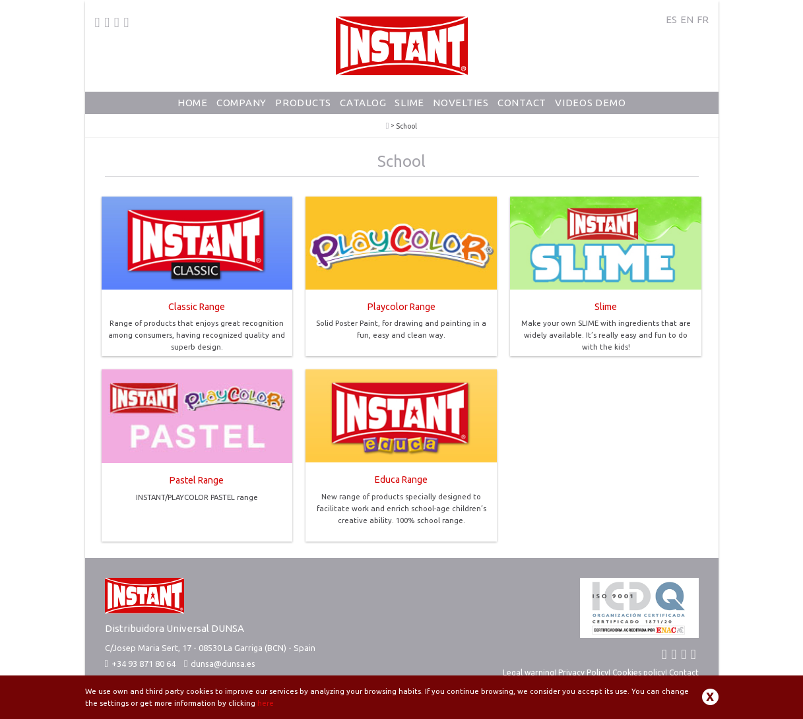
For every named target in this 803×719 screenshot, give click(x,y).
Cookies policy (638, 672)
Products (303, 102)
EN (686, 19)
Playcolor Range (401, 306)
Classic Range (196, 306)
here (265, 703)
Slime (409, 102)
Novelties (461, 102)
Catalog (363, 102)
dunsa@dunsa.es (223, 663)
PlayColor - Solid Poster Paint (387, 126)
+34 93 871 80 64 (140, 663)
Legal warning (528, 672)
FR (703, 19)
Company (241, 102)
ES (671, 19)
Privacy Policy (583, 672)
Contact (522, 102)
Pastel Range (197, 480)
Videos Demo (590, 102)
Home (192, 102)
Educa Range (401, 479)
